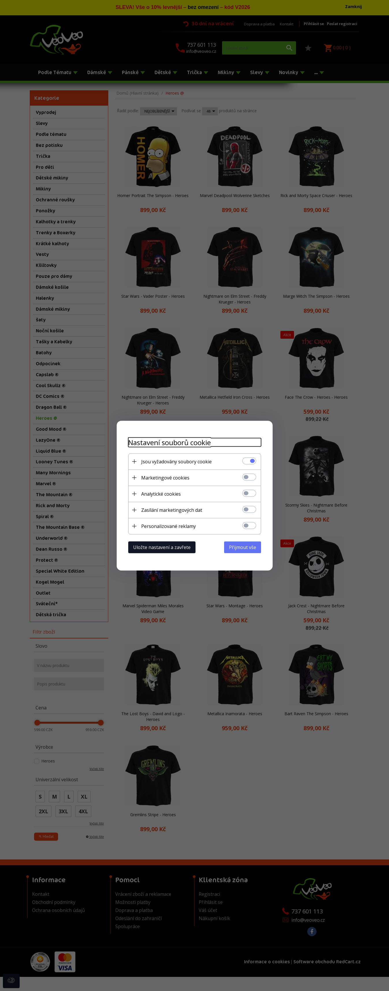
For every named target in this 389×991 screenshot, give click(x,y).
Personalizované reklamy (168, 526)
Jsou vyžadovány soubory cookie (176, 461)
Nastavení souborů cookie (169, 442)
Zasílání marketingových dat (171, 510)
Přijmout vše (242, 547)
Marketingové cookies (165, 477)
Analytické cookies (161, 493)
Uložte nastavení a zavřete (162, 547)
